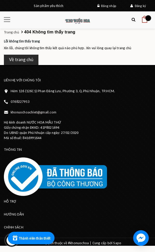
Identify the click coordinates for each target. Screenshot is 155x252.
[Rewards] (31, 238)
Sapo (117, 243)
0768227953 (20, 101)
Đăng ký (138, 6)
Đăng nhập (106, 6)
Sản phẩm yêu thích (48, 6)
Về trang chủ (21, 59)
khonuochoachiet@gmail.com (33, 112)
